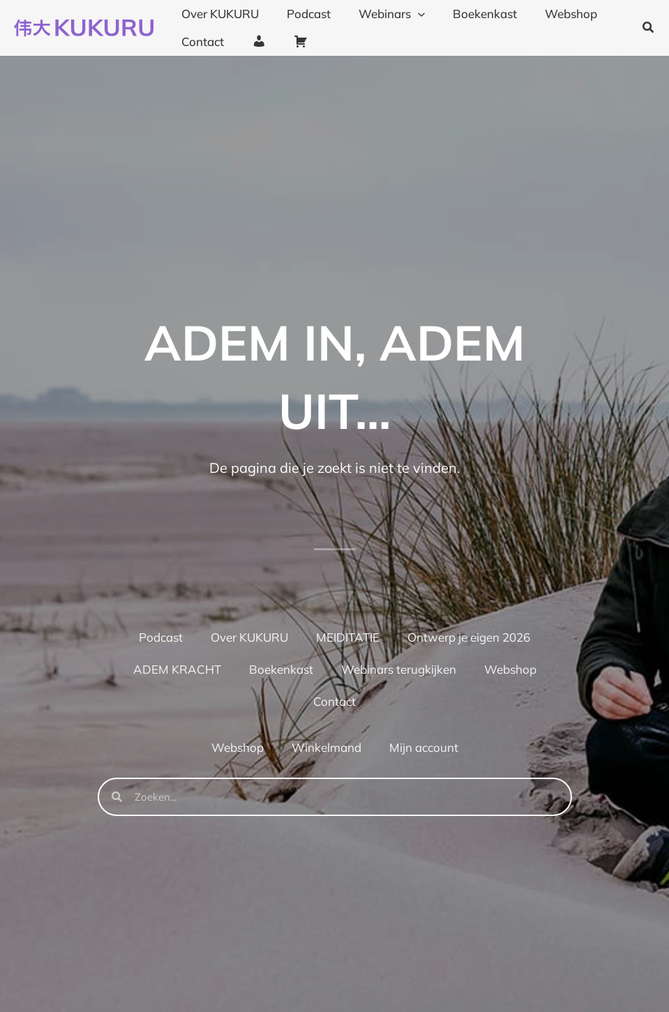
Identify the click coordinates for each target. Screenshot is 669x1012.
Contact (334, 701)
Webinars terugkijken (398, 669)
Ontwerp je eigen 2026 (468, 637)
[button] (648, 28)
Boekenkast (281, 669)
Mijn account (423, 747)
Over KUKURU (249, 637)
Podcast (161, 637)
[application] (407, 14)
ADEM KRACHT (177, 669)
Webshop (510, 669)
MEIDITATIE (347, 637)
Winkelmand (326, 747)
